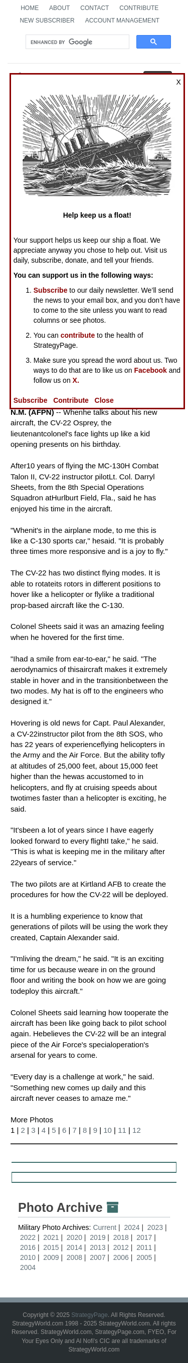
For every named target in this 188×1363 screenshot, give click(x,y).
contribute (78, 335)
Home (30, 8)
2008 (74, 1257)
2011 (144, 1247)
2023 (155, 1227)
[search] (76, 42)
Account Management (122, 20)
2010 (28, 1257)
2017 (144, 1237)
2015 (51, 1247)
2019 (97, 1237)
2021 (51, 1237)
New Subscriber (47, 20)
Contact (94, 8)
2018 (121, 1237)
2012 (121, 1247)
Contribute (138, 8)
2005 (144, 1257)
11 (122, 1130)
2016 (28, 1247)
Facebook (150, 370)
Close (104, 400)
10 (107, 1130)
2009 (51, 1257)
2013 (97, 1247)
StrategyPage (89, 1314)
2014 (74, 1247)
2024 (131, 1227)
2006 (121, 1257)
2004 (28, 1267)
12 (136, 1130)
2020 (74, 1237)
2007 (97, 1257)
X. (76, 380)
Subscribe (51, 290)
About (59, 8)
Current (105, 1227)
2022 (28, 1237)
